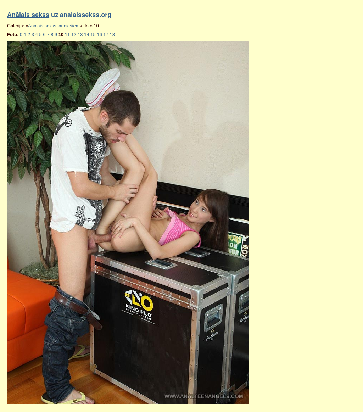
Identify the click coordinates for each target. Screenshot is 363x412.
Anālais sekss (28, 14)
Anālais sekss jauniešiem (53, 25)
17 (105, 34)
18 (112, 34)
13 (80, 34)
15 (92, 34)
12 (73, 34)
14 (86, 34)
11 (67, 34)
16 (99, 34)
